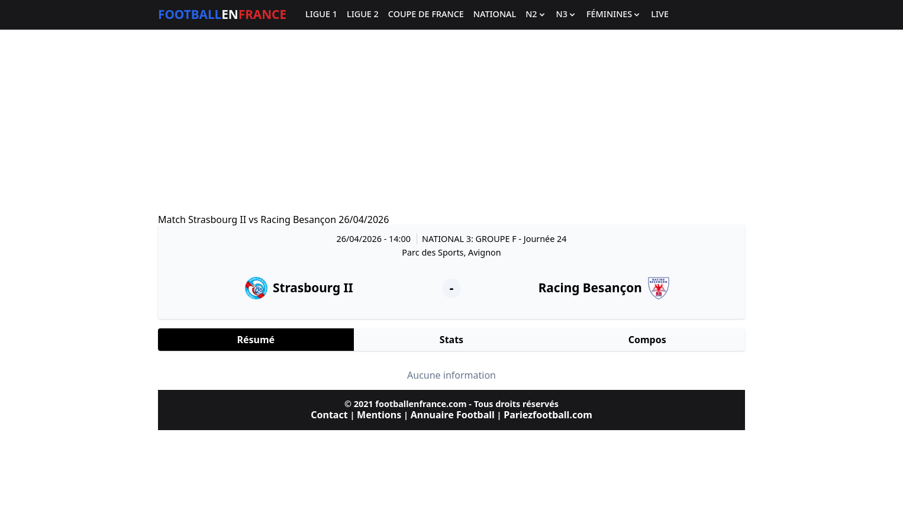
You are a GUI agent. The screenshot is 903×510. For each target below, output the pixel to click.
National (494, 14)
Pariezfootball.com (548, 414)
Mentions (379, 414)
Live (660, 14)
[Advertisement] (451, 122)
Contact (329, 414)
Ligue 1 (321, 14)
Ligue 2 (363, 14)
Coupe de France (426, 14)
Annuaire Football (453, 414)
